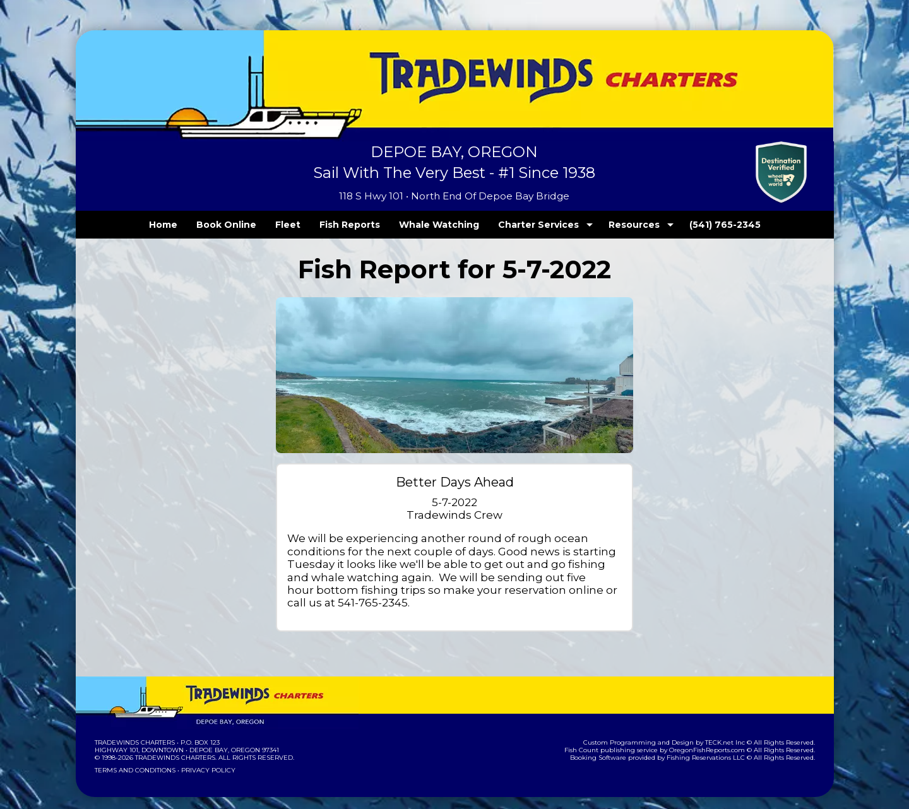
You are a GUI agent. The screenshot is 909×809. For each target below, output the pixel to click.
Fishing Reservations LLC (713, 744)
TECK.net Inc (730, 729)
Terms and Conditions (134, 756)
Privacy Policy (204, 756)
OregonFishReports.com (715, 736)
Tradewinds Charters (134, 729)
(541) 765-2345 (698, 225)
